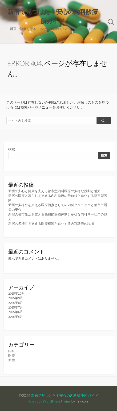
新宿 (11, 360)
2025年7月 (15, 307)
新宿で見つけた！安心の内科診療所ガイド (64, 395)
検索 (11, 149)
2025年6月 (15, 312)
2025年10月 (16, 293)
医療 (11, 355)
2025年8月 (15, 303)
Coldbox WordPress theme (50, 401)
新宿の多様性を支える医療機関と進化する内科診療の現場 (51, 223)
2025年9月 (15, 298)
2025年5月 (15, 316)
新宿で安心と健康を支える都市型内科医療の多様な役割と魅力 (54, 191)
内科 (11, 351)
